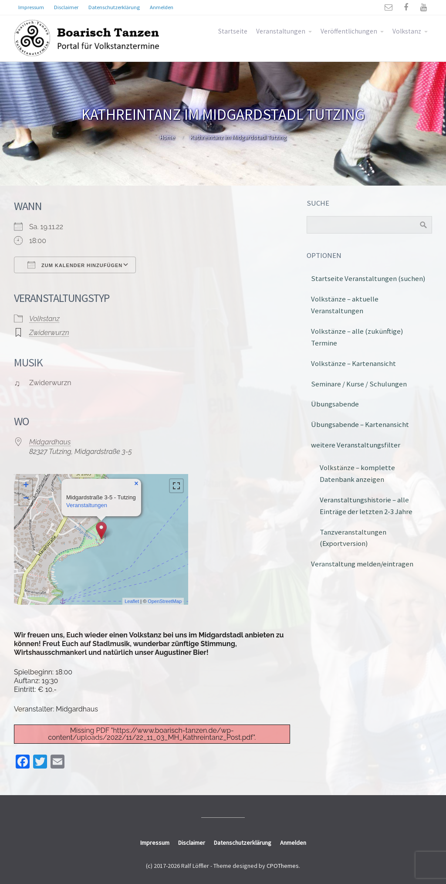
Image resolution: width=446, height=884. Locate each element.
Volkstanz (406, 31)
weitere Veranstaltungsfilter (355, 445)
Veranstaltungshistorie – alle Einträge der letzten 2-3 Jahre (366, 505)
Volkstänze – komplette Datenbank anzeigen (357, 473)
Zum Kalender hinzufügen (74, 265)
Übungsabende (335, 404)
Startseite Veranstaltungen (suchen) (368, 278)
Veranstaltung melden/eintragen (362, 564)
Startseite (232, 31)
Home (167, 137)
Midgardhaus (50, 442)
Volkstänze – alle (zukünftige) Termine (357, 337)
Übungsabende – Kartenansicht (360, 424)
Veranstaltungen (280, 31)
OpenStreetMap (165, 601)
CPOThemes (283, 866)
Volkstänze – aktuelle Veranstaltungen (344, 304)
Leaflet (132, 601)
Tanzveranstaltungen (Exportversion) (353, 538)
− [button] (26, 498)
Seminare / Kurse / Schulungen (359, 384)
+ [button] (26, 485)
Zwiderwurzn (49, 333)
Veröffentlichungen (349, 31)
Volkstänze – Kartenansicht (353, 363)
